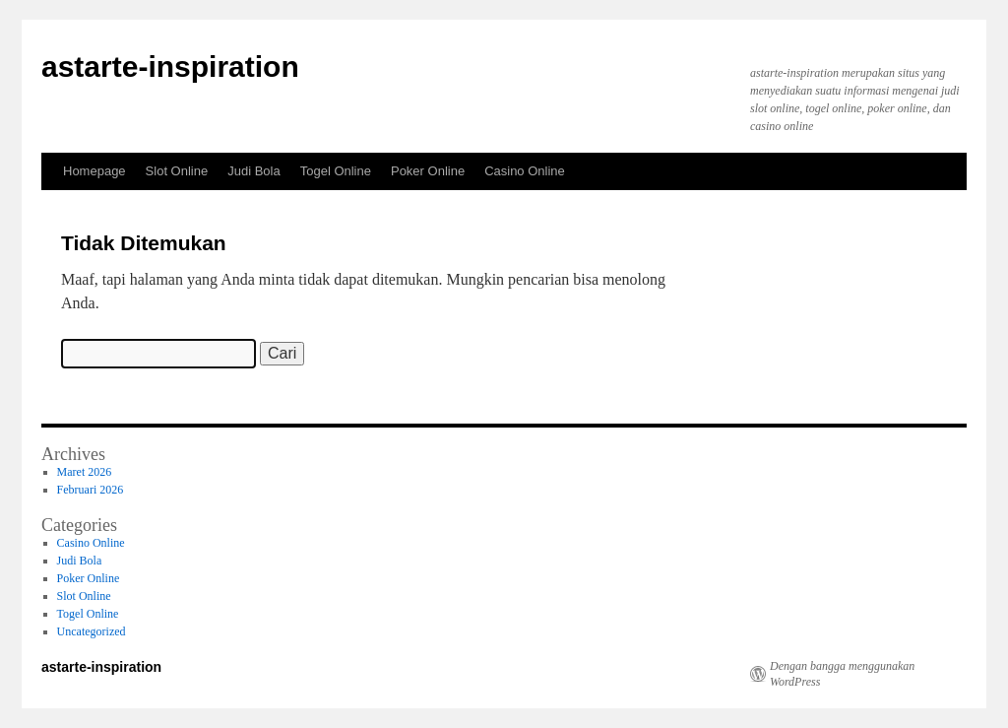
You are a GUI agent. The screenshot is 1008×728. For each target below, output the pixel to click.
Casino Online (524, 171)
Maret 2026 (84, 472)
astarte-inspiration (170, 66)
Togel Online (335, 171)
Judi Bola (253, 171)
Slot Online (177, 171)
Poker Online (428, 171)
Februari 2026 (90, 489)
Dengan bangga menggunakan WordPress (842, 674)
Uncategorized (91, 631)
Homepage (94, 171)
